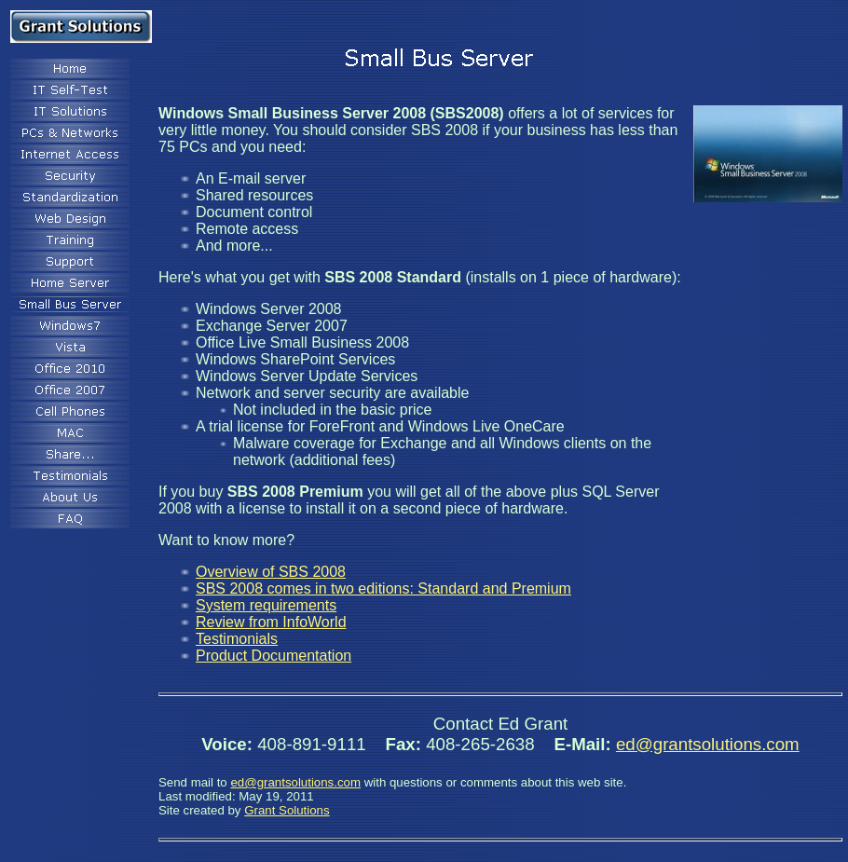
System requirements (266, 605)
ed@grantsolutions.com (708, 744)
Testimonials (237, 639)
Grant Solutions (286, 810)
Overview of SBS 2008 (271, 572)
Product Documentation (273, 656)
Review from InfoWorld (271, 622)
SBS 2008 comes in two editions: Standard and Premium (383, 588)
